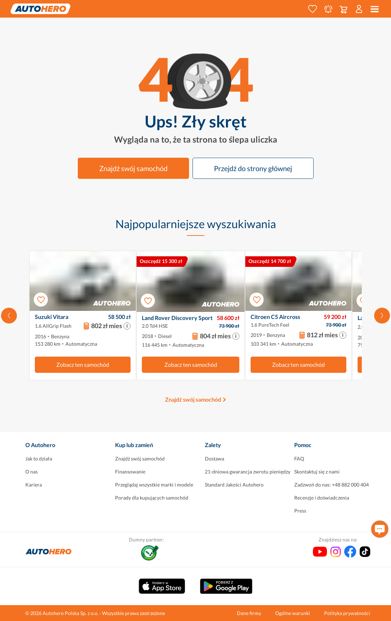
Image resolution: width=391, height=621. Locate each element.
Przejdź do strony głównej (253, 168)
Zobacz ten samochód (82, 364)
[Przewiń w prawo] (382, 315)
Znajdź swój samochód (133, 168)
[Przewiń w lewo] (9, 315)
